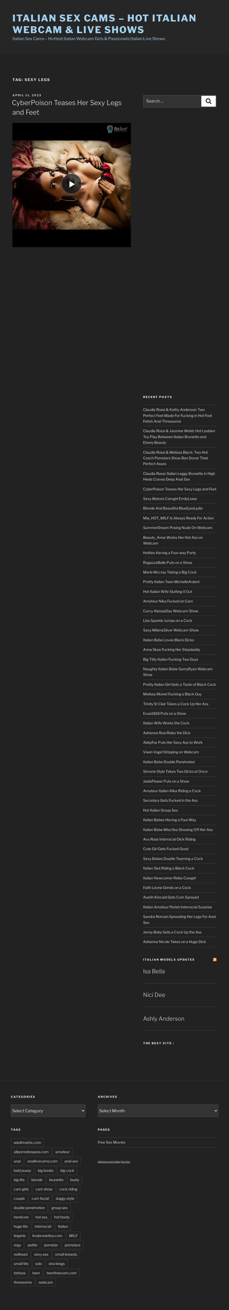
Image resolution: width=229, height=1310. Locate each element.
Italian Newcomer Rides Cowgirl (169, 878)
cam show (44, 1189)
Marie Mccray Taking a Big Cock (170, 572)
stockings (57, 1263)
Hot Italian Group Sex (160, 810)
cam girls (21, 1189)
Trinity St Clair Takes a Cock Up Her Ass (175, 704)
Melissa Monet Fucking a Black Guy (172, 694)
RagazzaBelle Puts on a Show (167, 562)
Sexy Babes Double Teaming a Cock (173, 858)
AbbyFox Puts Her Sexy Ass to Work (173, 742)
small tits (21, 1263)
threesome (23, 1282)
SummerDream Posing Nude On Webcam (177, 527)
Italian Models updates (169, 959)
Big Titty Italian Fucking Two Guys (170, 659)
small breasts (66, 1254)
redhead (20, 1254)
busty (74, 1179)
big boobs (46, 1170)
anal (17, 1161)
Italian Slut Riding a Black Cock (168, 868)
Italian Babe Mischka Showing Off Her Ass (178, 829)
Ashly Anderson (163, 1018)
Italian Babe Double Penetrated (169, 762)
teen (36, 1273)
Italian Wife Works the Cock (166, 723)
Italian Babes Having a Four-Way (169, 820)
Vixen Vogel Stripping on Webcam (171, 752)
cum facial (40, 1198)
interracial (43, 1226)
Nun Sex (125, 1161)
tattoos (20, 1273)
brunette (56, 1179)
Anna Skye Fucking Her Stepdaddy (171, 649)
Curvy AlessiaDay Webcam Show (170, 611)
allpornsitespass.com (31, 1152)
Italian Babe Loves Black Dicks (168, 640)
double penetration (29, 1207)
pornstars (72, 1245)
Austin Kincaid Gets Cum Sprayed (171, 897)
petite (32, 1245)
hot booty (62, 1217)
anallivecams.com (42, 1161)
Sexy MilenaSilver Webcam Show (171, 630)
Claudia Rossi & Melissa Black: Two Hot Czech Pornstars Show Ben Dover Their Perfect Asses (175, 458)
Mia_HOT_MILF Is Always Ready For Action (178, 518)
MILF (73, 1235)
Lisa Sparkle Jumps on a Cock (167, 620)
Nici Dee (154, 994)
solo (38, 1263)
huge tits (21, 1226)
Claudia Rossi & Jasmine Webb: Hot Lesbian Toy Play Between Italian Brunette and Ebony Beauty (179, 437)
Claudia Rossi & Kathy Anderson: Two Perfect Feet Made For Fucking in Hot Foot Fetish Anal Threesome (177, 415)
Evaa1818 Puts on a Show (164, 713)
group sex (59, 1207)
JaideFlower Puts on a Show (166, 781)
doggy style (65, 1198)
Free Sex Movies (111, 1142)
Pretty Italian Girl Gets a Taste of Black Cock (179, 684)
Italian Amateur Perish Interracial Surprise (177, 907)
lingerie (20, 1235)
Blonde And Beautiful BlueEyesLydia (173, 508)
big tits (19, 1179)
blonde (36, 1179)
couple (19, 1198)
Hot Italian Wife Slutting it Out (167, 591)
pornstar (51, 1245)
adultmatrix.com (27, 1142)
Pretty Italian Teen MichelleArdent (171, 581)
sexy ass (41, 1254)
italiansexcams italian (109, 1161)
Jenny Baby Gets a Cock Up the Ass (172, 932)
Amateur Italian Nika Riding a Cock (172, 791)
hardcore (21, 1217)
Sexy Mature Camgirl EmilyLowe (170, 498)
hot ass (41, 1217)
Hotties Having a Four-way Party (169, 552)
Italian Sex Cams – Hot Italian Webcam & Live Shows (104, 23)
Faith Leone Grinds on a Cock (167, 887)
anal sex (71, 1161)
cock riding (68, 1189)
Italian (63, 1226)
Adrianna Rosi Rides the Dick (166, 733)
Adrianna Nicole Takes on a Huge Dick (174, 941)
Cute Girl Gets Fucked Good (165, 849)
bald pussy (22, 1170)
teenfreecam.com (62, 1273)
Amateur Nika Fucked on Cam (168, 601)
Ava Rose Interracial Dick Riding (169, 839)
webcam (46, 1282)
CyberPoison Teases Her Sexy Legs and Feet (179, 489)
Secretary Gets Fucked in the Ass (170, 800)
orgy (17, 1245)
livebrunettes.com (47, 1235)
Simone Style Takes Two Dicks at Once (175, 771)
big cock (67, 1170)
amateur (62, 1152)
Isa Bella (154, 971)
